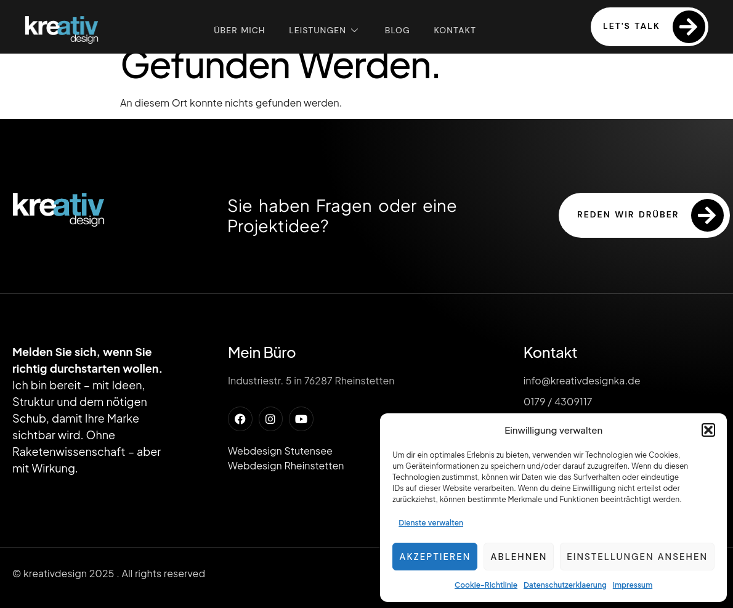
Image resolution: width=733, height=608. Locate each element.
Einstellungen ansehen (637, 557)
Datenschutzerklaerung (565, 585)
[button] (708, 430)
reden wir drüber (650, 215)
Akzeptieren (435, 557)
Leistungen (324, 29)
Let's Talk (654, 26)
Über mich (238, 29)
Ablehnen (518, 557)
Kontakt (456, 29)
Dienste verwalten (431, 522)
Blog (397, 29)
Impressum (632, 585)
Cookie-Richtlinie (486, 585)
